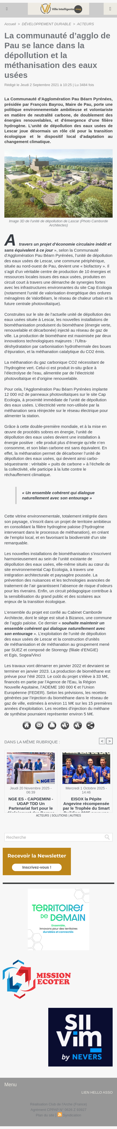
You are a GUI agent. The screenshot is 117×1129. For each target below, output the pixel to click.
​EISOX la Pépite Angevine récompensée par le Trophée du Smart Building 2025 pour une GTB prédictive (86, 803)
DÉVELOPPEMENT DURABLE (46, 24)
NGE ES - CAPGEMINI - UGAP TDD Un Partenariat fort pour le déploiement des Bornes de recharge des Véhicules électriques (31, 803)
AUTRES (75, 815)
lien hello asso (97, 1092)
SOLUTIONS (60, 815)
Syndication (72, 1115)
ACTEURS (85, 24)
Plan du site (45, 1115)
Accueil (10, 24)
